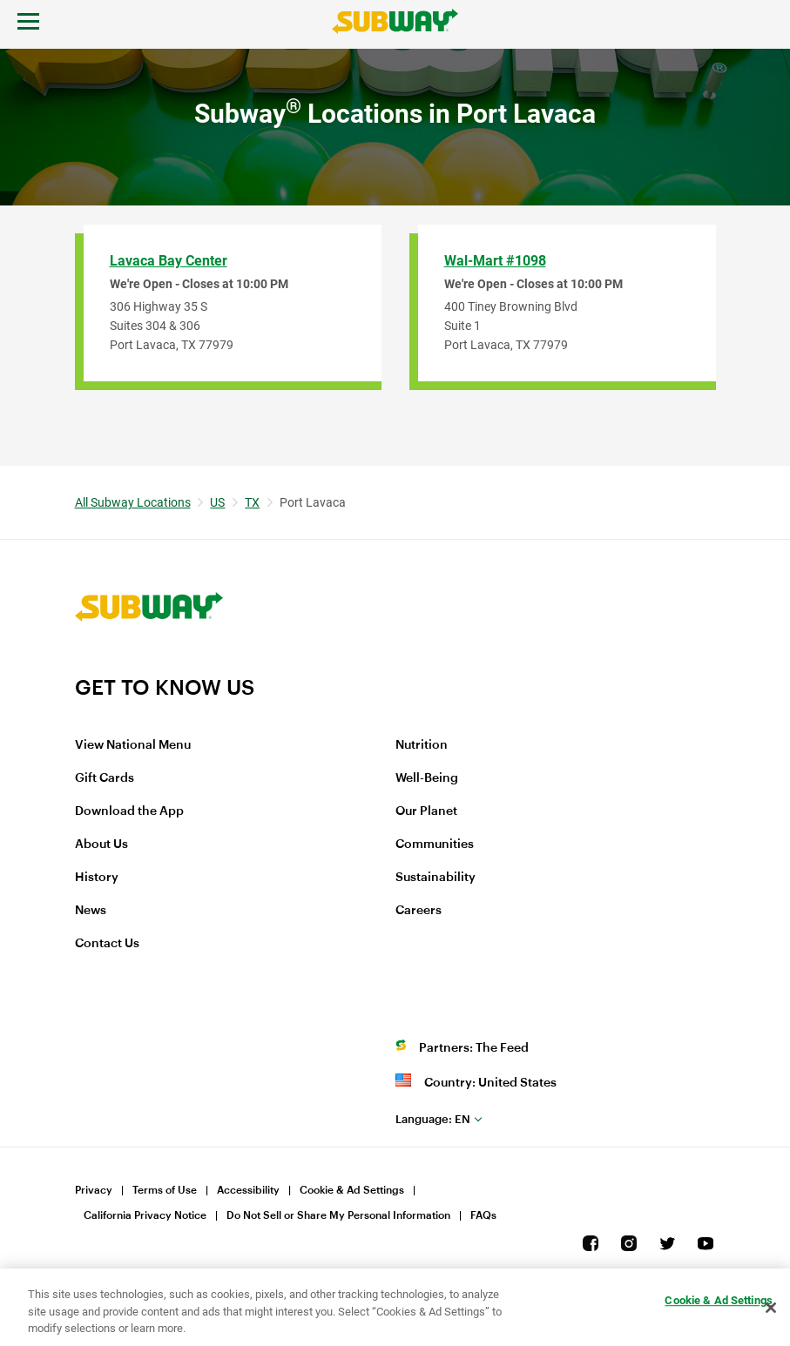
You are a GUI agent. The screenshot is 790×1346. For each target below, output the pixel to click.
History (96, 878)
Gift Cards (104, 778)
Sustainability (435, 878)
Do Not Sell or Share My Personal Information (338, 1215)
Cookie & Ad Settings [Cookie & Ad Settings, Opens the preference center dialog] (719, 1300)
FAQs (483, 1215)
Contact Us (107, 944)
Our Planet (426, 811)
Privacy (93, 1190)
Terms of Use (164, 1190)
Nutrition (421, 745)
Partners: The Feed (474, 1048)
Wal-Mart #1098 (495, 260)
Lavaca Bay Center (168, 260)
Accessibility (248, 1190)
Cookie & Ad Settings (352, 1190)
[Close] (771, 1308)
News (90, 911)
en (432, 1119)
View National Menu (133, 745)
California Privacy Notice (145, 1215)
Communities (434, 844)
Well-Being (426, 778)
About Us (101, 844)
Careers (418, 911)
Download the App (129, 811)
